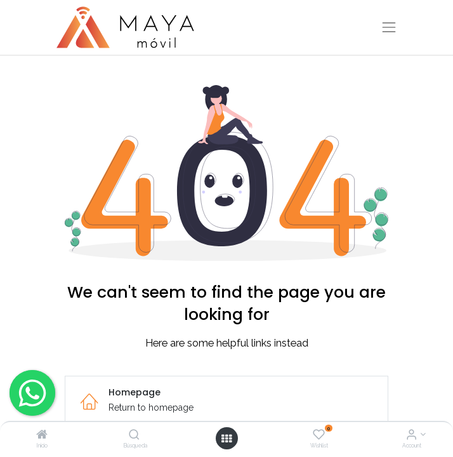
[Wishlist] (319, 435)
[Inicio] (42, 435)
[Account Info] (411, 435)
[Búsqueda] (134, 435)
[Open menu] (226, 438)
